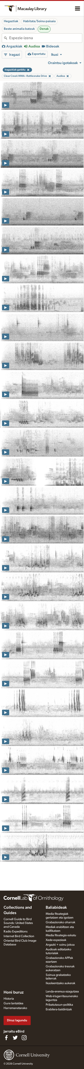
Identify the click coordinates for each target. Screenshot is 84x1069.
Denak (44, 28)
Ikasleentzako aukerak (60, 983)
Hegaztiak (11, 21)
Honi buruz (14, 992)
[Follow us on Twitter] (15, 1037)
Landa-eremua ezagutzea (62, 991)
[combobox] (45, 38)
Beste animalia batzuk (19, 28)
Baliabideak (56, 908)
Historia (9, 998)
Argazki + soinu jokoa (60, 944)
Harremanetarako (15, 1008)
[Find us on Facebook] (6, 1037)
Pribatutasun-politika (59, 1004)
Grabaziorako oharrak (60, 922)
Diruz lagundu (17, 1020)
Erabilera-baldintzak (59, 1009)
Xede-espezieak (56, 940)
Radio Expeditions (16, 931)
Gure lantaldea (13, 1003)
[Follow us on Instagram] (24, 1037)
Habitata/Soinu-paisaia (39, 21)
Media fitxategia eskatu (61, 935)
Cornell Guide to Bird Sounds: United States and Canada (18, 923)
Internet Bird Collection (19, 936)
